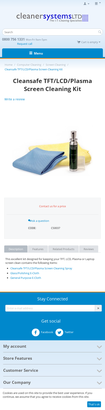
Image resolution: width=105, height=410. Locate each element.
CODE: (32, 228)
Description (16, 249)
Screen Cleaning (56, 65)
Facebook (42, 332)
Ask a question (38, 221)
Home (8, 65)
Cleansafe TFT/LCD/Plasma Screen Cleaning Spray (41, 268)
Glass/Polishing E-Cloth (24, 273)
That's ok (94, 404)
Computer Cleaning (29, 65)
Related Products (63, 249)
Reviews (89, 249)
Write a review (14, 99)
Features (37, 249)
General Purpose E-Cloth (25, 278)
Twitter (64, 332)
